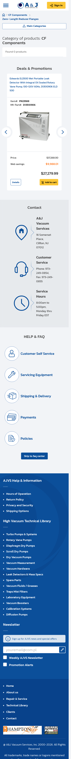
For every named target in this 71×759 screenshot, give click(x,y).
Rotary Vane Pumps (19, 540)
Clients (10, 712)
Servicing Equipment (37, 374)
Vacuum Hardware (18, 568)
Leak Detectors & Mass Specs (24, 574)
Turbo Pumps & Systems (21, 534)
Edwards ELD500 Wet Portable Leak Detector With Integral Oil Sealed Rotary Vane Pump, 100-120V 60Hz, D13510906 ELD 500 (33, 84)
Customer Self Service (37, 353)
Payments (28, 417)
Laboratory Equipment (20, 597)
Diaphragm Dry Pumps (20, 546)
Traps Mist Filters (16, 591)
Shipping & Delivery (36, 396)
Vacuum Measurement (20, 563)
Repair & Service (16, 699)
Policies (27, 438)
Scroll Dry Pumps (17, 551)
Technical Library (17, 705)
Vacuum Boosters (17, 603)
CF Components (18, 15)
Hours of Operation (18, 494)
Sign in (58, 5)
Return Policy (15, 499)
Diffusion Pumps (16, 614)
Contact (11, 718)
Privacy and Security (19, 505)
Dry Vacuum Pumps (18, 557)
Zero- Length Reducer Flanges (20, 19)
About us (12, 692)
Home (3, 14)
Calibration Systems (19, 609)
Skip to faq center (34, 456)
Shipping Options (17, 511)
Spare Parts (13, 580)
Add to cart (50, 182)
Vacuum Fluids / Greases (22, 586)
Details (15, 182)
